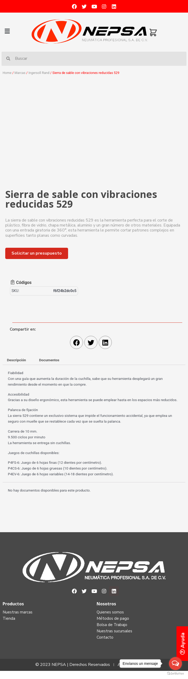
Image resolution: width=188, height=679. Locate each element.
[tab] (16, 360)
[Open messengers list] (175, 663)
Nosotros (106, 604)
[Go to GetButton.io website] (175, 673)
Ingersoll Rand (39, 73)
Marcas (19, 73)
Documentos (49, 360)
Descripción (16, 360)
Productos (13, 604)
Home (7, 73)
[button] (16, 31)
